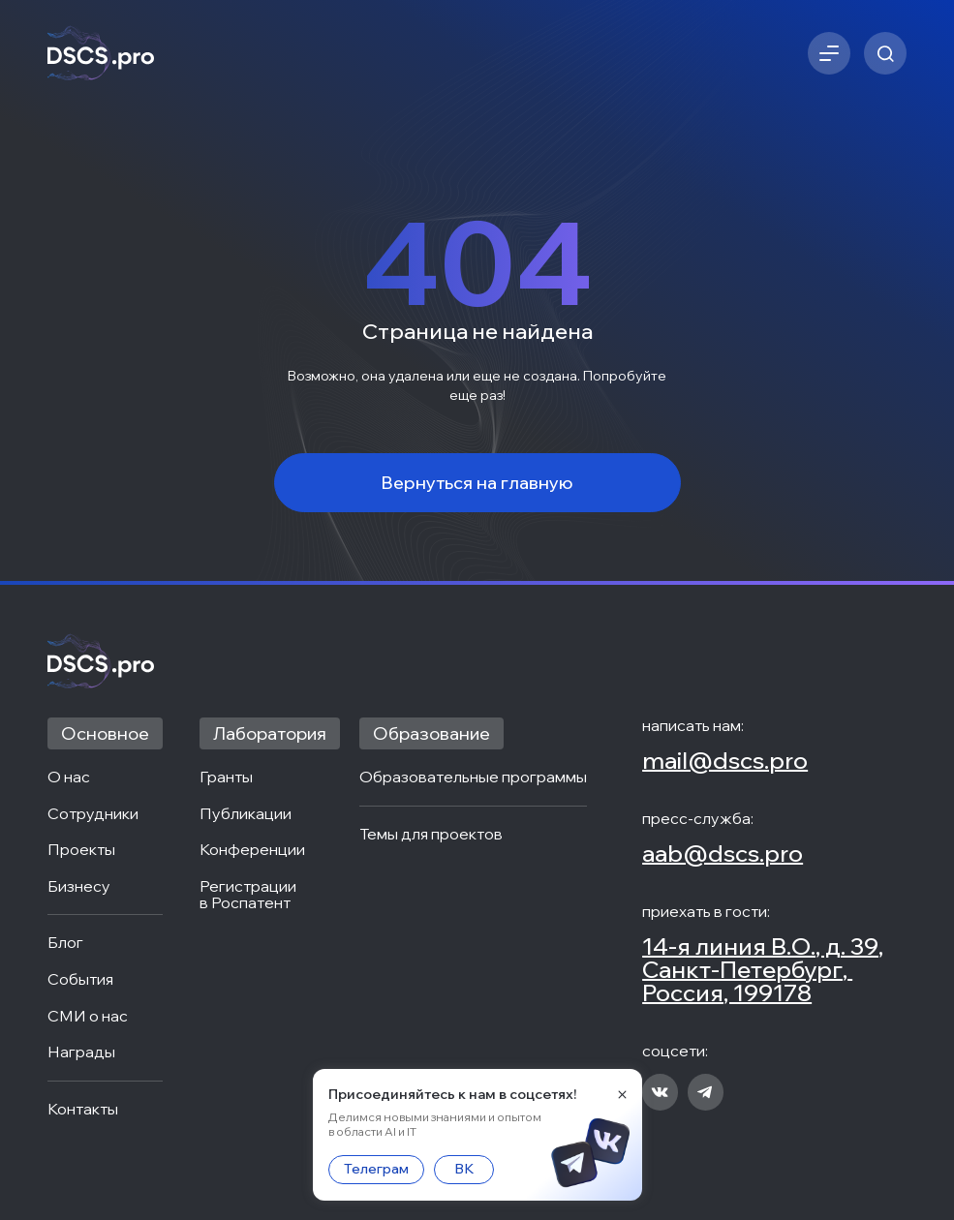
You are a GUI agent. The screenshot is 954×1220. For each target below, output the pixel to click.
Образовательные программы (473, 777)
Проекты (81, 850)
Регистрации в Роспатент (249, 895)
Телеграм (376, 1168)
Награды (81, 1052)
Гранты (226, 777)
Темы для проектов (431, 834)
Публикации (246, 814)
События (80, 980)
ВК (464, 1168)
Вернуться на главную (477, 483)
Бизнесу (78, 887)
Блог (65, 943)
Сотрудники (92, 814)
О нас (68, 777)
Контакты (82, 1109)
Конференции (252, 850)
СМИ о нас (87, 1016)
